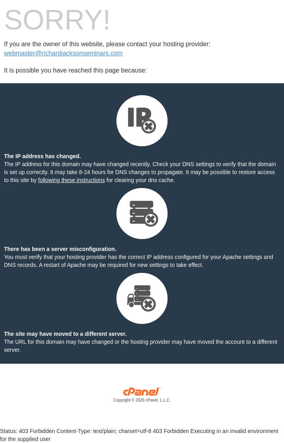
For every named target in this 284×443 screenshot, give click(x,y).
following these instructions (71, 180)
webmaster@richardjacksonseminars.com (63, 53)
